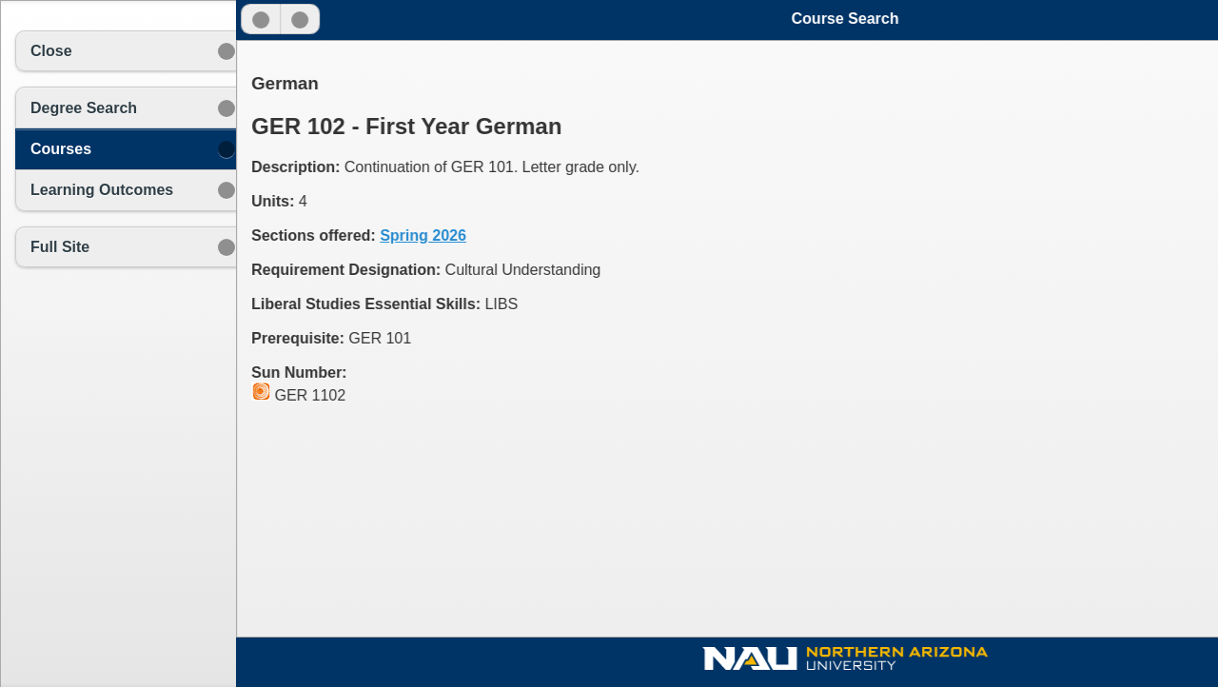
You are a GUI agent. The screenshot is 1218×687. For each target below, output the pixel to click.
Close (51, 51)
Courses (60, 149)
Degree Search (83, 108)
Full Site (59, 247)
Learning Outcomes (101, 190)
